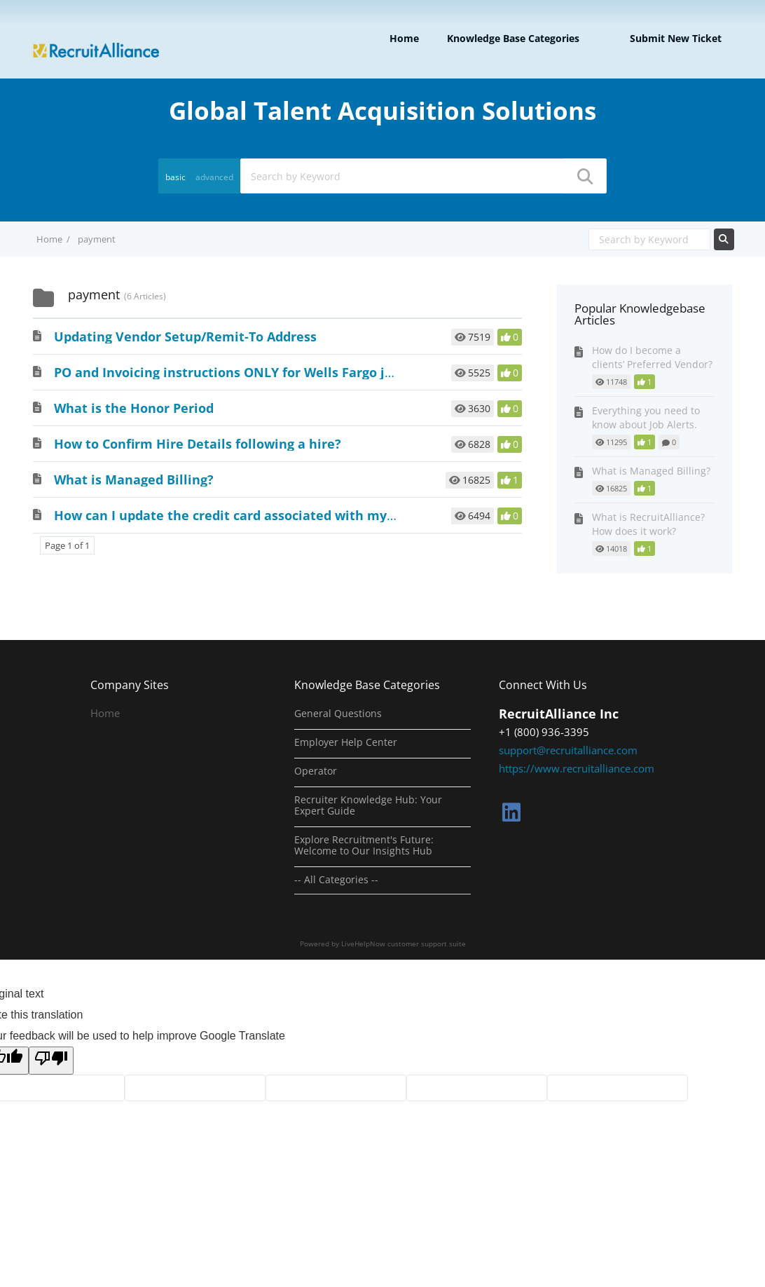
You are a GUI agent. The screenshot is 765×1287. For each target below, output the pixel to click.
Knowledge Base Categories (513, 38)
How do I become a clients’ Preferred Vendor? (652, 357)
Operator (315, 771)
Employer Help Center (345, 742)
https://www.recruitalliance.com (576, 768)
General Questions (338, 713)
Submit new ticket (676, 38)
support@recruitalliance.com (568, 750)
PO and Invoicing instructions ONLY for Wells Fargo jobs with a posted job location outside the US (362, 372)
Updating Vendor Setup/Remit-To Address (185, 336)
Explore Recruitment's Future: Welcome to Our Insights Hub (364, 845)
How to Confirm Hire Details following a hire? (197, 443)
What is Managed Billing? (134, 479)
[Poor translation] (51, 1061)
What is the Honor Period (134, 408)
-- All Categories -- (336, 879)
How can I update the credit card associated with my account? (250, 515)
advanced (214, 177)
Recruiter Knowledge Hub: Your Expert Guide (368, 805)
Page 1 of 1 (67, 545)
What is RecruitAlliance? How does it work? (648, 524)
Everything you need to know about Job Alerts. (646, 417)
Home (404, 38)
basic (175, 177)
